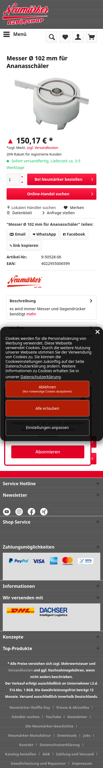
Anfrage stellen (59, 212)
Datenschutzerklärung (60, 744)
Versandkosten (20, 670)
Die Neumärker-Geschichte (49, 726)
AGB (46, 754)
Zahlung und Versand (75, 754)
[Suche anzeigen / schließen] (51, 37)
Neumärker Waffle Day (30, 707)
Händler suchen (26, 716)
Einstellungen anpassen (47, 427)
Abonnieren (47, 452)
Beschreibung (23, 300)
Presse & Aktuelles (72, 707)
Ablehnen (47, 388)
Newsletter (77, 716)
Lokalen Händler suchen (32, 207)
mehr (30, 314)
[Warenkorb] (91, 37)
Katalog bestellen (20, 754)
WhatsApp (44, 234)
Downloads (67, 735)
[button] (22, 177)
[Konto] (78, 37)
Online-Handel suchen (60, 193)
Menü (14, 33)
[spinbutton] (13, 179)
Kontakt (26, 744)
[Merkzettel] (64, 37)
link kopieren (24, 245)
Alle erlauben (47, 408)
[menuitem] (14, 34)
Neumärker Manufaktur (29, 735)
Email (18, 234)
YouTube (53, 716)
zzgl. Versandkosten (42, 147)
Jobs (87, 735)
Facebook (74, 234)
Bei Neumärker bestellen (64, 178)
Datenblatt (20, 212)
